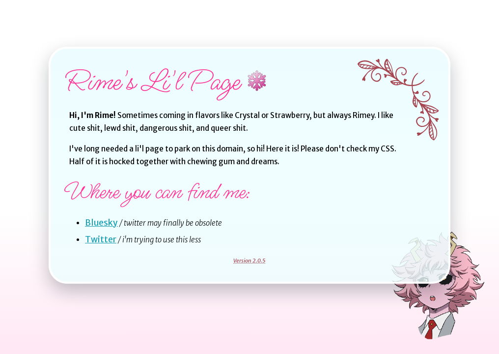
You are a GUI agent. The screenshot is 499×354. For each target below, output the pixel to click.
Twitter (100, 239)
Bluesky (101, 222)
